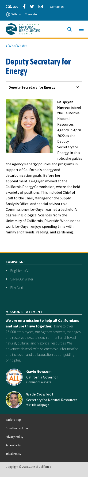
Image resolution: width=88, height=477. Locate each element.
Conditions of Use (17, 428)
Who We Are (17, 45)
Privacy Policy (14, 436)
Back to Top (13, 419)
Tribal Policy (13, 454)
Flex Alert (16, 287)
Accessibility (13, 445)
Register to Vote (21, 270)
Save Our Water (21, 279)
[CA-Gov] (10, 6)
